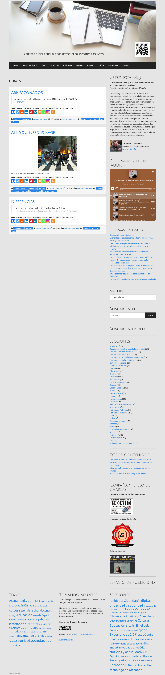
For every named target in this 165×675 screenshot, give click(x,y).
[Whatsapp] (44, 112)
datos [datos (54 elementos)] (24, 610)
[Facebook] (13, 112)
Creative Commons (118, 365)
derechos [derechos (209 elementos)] (33, 610)
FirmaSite (17, 674)
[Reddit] (22, 112)
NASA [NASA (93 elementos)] (37, 627)
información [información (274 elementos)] (17, 624)
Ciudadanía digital (29, 65)
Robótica (55, 65)
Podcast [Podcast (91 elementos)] (148, 656)
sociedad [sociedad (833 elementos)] (37, 640)
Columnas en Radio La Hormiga (123, 360)
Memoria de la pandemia (120, 404)
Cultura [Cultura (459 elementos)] (143, 620)
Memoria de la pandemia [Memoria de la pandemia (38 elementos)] (130, 643)
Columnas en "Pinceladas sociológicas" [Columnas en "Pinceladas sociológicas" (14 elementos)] (128, 612)
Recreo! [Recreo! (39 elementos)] (147, 660)
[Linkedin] (26, 112)
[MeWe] (35, 112)
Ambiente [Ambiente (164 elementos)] (116, 600)
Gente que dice (116, 393)
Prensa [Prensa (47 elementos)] (114, 660)
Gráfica (101, 65)
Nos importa (115, 407)
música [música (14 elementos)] (31, 628)
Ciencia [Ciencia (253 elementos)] (29, 605)
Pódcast (90, 65)
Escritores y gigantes (119, 382)
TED (111, 440)
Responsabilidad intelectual (122, 235)
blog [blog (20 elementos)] (42, 601)
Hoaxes (113, 396)
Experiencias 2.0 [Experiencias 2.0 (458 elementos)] (122, 634)
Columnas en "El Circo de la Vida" (124, 352)
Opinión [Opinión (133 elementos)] (115, 656)
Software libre (116, 437)
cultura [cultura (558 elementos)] (14, 610)
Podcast (113, 424)
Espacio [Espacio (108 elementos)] (142, 630)
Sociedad (113, 435)
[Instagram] (48, 112)
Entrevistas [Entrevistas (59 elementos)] (116, 630)
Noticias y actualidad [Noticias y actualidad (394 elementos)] (125, 652)
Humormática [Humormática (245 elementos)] (139, 639)
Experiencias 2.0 (117, 388)
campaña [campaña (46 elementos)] (49, 601)
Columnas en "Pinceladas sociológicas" (127, 357)
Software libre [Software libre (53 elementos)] (133, 665)
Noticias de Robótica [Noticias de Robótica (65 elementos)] (133, 647)
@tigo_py (20, 102)
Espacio (79, 65)
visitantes (88, 634)
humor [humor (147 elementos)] (45, 619)
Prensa (113, 426)
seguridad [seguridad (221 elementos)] (23, 640)
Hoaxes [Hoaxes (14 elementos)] (125, 639)
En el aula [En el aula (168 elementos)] (143, 625)
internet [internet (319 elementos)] (33, 624)
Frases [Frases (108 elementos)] (29, 619)
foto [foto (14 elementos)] (23, 620)
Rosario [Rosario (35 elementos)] (12, 641)
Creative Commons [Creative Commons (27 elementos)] (127, 620)
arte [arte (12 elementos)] (31, 601)
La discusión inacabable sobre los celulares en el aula (133, 279)
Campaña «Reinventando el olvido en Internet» (130, 460)
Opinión (113, 418)
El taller (113, 374)
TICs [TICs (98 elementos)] (11, 645)
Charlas (44, 65)
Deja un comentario (69, 119)
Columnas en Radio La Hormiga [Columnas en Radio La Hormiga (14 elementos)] (124, 616)
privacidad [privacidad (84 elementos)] (20, 631)
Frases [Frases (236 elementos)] (139, 634)
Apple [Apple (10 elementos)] (27, 601)
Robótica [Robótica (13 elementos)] (50, 636)
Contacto (126, 65)
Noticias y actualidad (118, 413)
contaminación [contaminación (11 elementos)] (43, 606)
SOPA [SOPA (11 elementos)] (47, 641)
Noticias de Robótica (119, 410)
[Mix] (40, 112)
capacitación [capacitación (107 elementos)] (16, 605)
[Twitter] (18, 112)
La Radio (113, 402)
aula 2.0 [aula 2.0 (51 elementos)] (36, 601)
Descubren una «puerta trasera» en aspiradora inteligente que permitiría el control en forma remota (130, 246)
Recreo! (113, 432)
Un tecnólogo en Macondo (121, 443)
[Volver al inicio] (66, 640)
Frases (112, 390)
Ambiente (67, 65)
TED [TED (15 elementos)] (144, 665)
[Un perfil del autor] (129, 149)
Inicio (15, 65)
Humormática (116, 399)
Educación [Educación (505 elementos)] (117, 625)
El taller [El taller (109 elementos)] (131, 625)
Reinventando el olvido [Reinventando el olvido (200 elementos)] (30, 635)
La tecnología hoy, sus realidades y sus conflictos (131, 257)
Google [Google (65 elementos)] (37, 619)
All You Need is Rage (33, 133)
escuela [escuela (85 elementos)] (37, 615)
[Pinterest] (31, 112)
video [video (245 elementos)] (18, 645)
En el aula (114, 377)
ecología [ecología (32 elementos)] (13, 615)
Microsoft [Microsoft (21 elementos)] (24, 628)
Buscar (151, 315)
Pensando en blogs (118, 421)
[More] (53, 112)
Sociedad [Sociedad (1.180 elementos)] (117, 665)
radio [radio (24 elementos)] (45, 632)
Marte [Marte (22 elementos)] (41, 624)
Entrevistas (113, 65)
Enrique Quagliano (40, 119)
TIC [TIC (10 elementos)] (51, 641)
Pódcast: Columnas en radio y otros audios (128, 473)
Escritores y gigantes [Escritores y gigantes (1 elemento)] (130, 630)
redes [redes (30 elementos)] (11, 636)
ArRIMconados (27, 93)
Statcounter (78, 634)
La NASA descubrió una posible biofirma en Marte (131, 265)
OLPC (112, 415)
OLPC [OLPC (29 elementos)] (144, 652)
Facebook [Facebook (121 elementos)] (15, 619)
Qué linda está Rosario (119, 429)
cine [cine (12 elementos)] (36, 606)
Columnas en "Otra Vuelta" (121, 354)
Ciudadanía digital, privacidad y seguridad (127, 349)
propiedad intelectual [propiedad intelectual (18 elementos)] (35, 632)
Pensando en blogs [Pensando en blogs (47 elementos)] (132, 656)
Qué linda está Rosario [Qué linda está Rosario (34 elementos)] (130, 660)
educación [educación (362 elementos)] (24, 615)
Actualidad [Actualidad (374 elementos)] (17, 600)
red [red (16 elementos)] (49, 632)
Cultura (113, 368)
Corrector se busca (118, 363)
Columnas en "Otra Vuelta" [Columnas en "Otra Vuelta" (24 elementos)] (136, 609)
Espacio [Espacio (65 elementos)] (46, 615)
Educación (114, 371)
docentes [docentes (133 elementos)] (46, 610)
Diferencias (23, 202)
